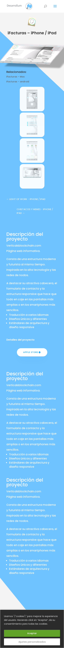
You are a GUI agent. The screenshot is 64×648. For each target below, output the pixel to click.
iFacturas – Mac (15, 76)
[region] (32, 629)
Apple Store (30, 352)
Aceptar (32, 633)
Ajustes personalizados (32, 641)
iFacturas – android (17, 81)
